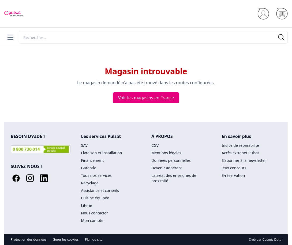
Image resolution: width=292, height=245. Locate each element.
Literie (86, 205)
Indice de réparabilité (240, 145)
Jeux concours (234, 167)
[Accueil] (13, 13)
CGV (155, 145)
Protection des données (28, 239)
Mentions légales (166, 152)
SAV (84, 145)
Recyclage (90, 182)
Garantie (88, 167)
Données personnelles (171, 160)
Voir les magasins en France (146, 98)
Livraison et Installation (101, 152)
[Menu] (10, 37)
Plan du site (94, 239)
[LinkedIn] (44, 178)
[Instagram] (30, 178)
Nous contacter (94, 212)
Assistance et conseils (100, 190)
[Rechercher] (153, 37)
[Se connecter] (263, 14)
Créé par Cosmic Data (265, 239)
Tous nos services (96, 175)
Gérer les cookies (65, 239)
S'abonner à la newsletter (244, 160)
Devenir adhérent (166, 167)
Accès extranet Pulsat (240, 152)
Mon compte (92, 220)
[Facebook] (16, 178)
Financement (92, 160)
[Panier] (282, 14)
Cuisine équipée (95, 197)
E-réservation (233, 175)
